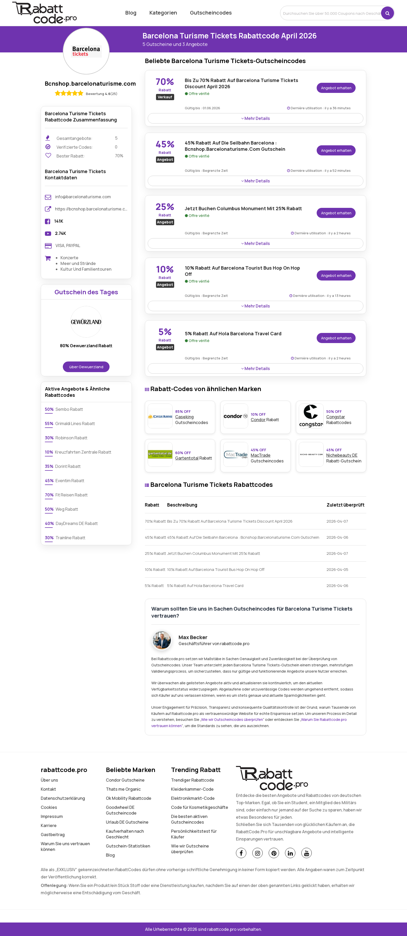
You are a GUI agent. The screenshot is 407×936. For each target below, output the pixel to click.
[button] (387, 12)
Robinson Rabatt (66, 437)
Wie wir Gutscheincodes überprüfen (232, 719)
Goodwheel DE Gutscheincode (121, 810)
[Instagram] (257, 853)
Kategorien (163, 12)
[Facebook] (241, 853)
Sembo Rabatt (64, 409)
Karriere (49, 825)
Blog (131, 12)
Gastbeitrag (53, 834)
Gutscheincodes (211, 12)
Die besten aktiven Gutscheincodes (189, 819)
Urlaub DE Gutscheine (127, 822)
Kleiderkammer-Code (192, 789)
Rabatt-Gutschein (344, 455)
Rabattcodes (344, 417)
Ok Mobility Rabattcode (128, 798)
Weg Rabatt (61, 509)
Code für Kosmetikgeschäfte (199, 807)
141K (58, 221)
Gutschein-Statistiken (128, 846)
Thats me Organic (123, 789)
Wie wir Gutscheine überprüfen (190, 849)
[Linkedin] (290, 853)
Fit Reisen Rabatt (66, 494)
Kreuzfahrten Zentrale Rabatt (78, 452)
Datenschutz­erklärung (63, 798)
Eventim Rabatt (64, 480)
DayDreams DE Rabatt (71, 523)
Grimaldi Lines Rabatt (70, 423)
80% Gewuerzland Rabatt (86, 346)
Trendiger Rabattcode (192, 780)
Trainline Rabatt (65, 537)
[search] (331, 12)
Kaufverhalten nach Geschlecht (125, 834)
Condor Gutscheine (125, 780)
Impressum (52, 816)
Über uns (49, 780)
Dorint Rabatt (63, 466)
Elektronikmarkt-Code (193, 798)
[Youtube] (306, 853)
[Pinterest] (274, 853)
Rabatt (269, 417)
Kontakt (48, 789)
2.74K (60, 233)
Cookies (49, 807)
